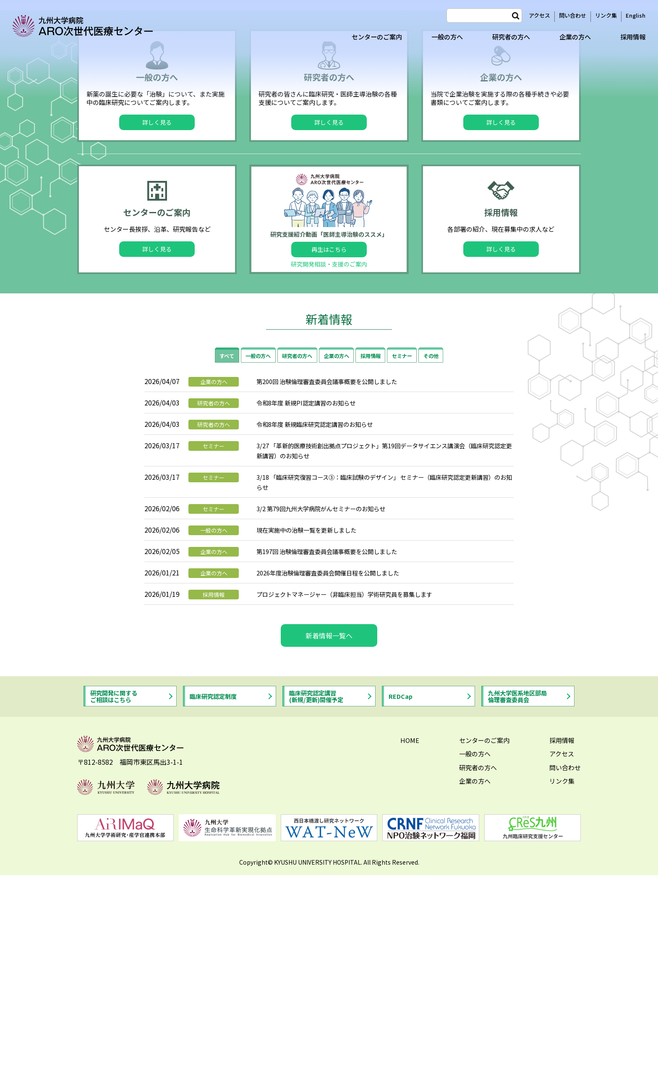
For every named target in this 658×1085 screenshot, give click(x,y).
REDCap (403, 911)
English (635, 15)
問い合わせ (572, 15)
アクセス (539, 15)
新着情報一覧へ (329, 849)
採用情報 (632, 36)
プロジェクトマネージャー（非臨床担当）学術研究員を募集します (356, 807)
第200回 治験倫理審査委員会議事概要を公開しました (336, 594)
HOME (409, 956)
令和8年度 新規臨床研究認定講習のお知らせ (322, 637)
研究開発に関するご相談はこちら (118, 911)
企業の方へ (572, 36)
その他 (451, 568)
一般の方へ (440, 36)
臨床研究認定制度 (218, 911)
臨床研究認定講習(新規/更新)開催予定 (321, 911)
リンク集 (606, 15)
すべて (206, 568)
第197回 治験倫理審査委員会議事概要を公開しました (336, 764)
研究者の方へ (506, 36)
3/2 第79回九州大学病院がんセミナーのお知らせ (329, 721)
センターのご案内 (367, 36)
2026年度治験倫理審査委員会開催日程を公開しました (337, 786)
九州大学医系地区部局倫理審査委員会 (522, 911)
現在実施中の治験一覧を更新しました (313, 743)
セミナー (416, 568)
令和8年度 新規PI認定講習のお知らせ (312, 616)
